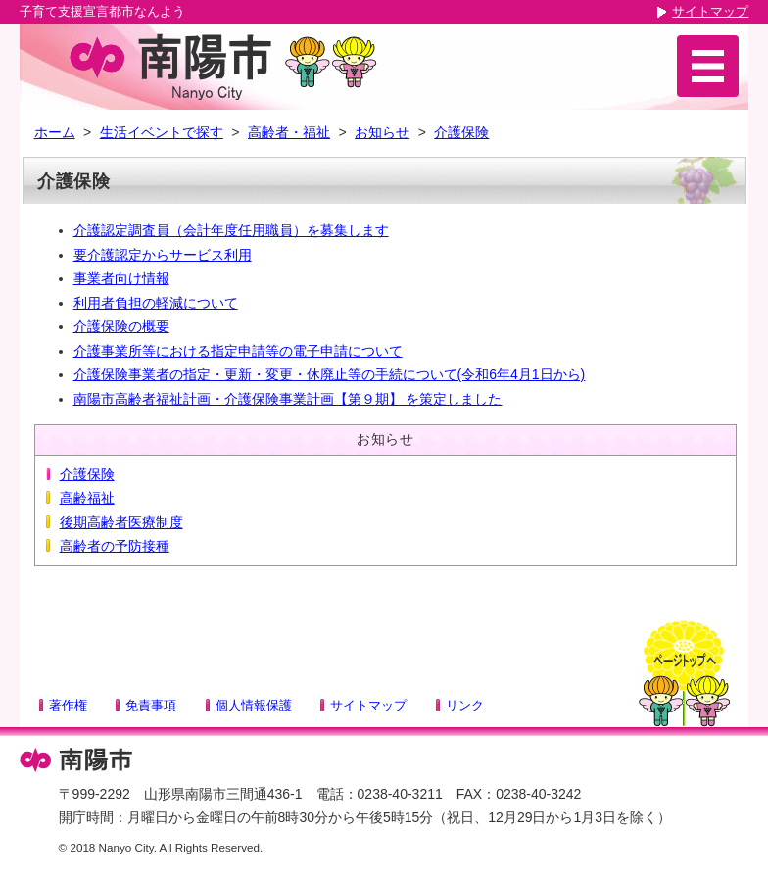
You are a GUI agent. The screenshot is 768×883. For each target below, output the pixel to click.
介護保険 (461, 132)
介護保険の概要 (121, 326)
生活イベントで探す (161, 132)
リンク (465, 705)
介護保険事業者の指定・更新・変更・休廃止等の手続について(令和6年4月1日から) (329, 374)
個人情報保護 (254, 705)
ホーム (54, 132)
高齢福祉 (87, 498)
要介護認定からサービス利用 (162, 255)
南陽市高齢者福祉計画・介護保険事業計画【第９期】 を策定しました (288, 399)
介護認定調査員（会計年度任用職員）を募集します (231, 230)
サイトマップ (710, 11)
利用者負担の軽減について (155, 303)
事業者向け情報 (121, 278)
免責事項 (150, 705)
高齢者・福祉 (289, 132)
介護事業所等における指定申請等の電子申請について (238, 351)
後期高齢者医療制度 (121, 522)
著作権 (68, 705)
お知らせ (382, 132)
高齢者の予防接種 (114, 546)
